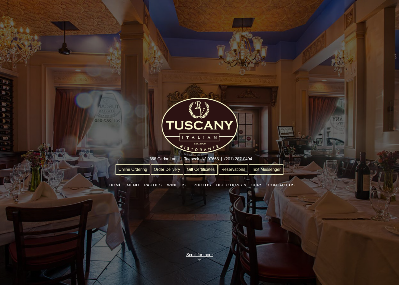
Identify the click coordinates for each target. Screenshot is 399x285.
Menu (133, 185)
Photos (202, 185)
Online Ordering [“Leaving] (132, 169)
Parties (153, 185)
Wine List (177, 185)
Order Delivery (167, 169)
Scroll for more (199, 255)
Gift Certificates (201, 169)
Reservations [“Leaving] (233, 169)
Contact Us (281, 185)
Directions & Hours (239, 185)
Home (115, 185)
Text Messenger (266, 169)
